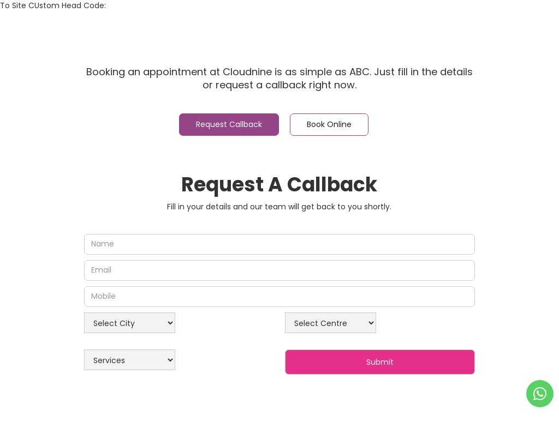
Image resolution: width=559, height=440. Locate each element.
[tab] (229, 124)
